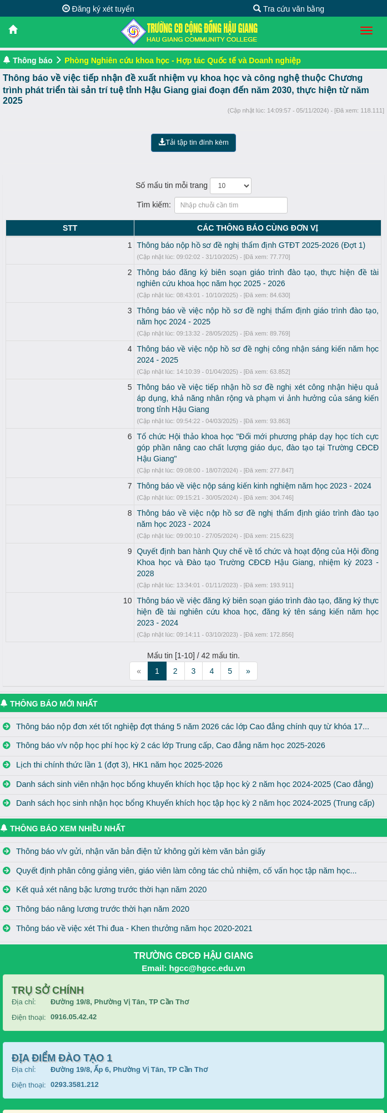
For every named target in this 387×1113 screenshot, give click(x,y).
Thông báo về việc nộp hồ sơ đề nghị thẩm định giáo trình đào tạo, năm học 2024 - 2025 (181, 310)
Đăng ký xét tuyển (98, 8)
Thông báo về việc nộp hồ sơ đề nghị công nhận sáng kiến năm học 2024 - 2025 (168, 337)
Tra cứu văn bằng (288, 8)
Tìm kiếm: (193, 205)
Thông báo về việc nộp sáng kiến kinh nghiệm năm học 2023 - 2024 (145, 441)
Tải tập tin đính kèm (193, 142)
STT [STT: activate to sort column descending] (15, 227)
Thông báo (33, 60)
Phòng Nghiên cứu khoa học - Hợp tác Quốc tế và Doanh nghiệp (182, 60)
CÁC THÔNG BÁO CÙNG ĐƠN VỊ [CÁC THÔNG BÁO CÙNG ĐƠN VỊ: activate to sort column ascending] (203, 227)
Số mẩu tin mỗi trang (193, 185)
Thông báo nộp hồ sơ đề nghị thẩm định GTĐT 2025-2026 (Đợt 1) (142, 245)
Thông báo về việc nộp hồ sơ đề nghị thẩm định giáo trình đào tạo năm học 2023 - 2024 (180, 468)
